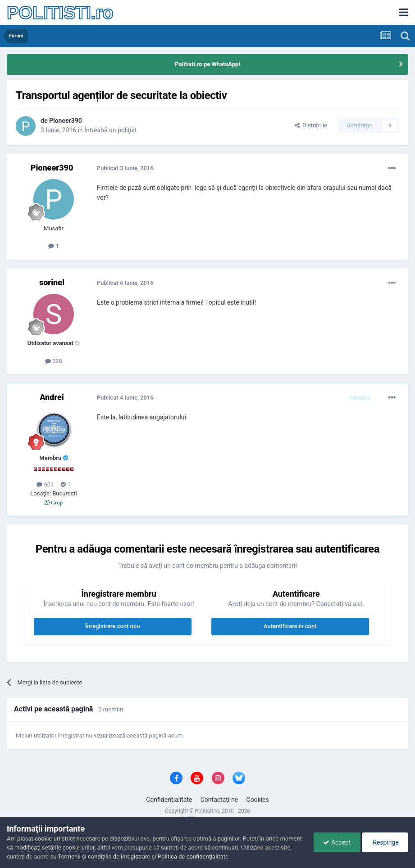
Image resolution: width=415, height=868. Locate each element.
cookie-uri (47, 838)
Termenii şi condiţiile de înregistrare (104, 856)
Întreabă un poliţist (110, 130)
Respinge (385, 842)
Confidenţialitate (169, 799)
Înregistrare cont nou (113, 626)
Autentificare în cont (290, 626)
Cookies (257, 799)
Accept (337, 842)
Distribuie (311, 125)
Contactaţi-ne (219, 799)
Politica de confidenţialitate (193, 856)
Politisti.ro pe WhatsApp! (207, 64)
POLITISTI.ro (60, 12)
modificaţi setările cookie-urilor (54, 847)
